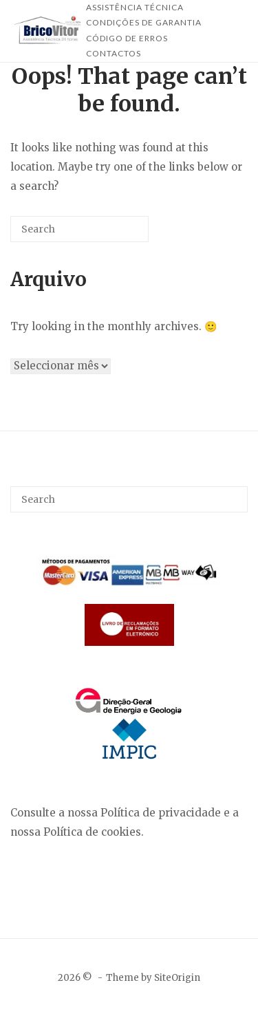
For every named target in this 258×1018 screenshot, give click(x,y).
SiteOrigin (177, 978)
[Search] (118, 234)
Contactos (113, 53)
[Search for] (79, 229)
